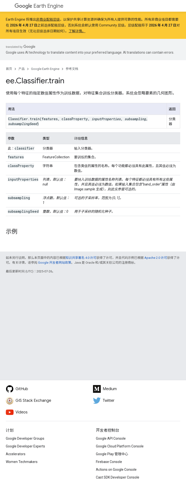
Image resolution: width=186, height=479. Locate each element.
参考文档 (72, 69)
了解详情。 (77, 31)
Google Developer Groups (25, 438)
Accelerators (15, 454)
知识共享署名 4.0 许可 (81, 258)
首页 (9, 69)
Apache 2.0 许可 (155, 258)
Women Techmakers (22, 462)
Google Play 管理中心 (112, 454)
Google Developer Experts (25, 446)
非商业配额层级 (48, 19)
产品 (21, 69)
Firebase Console (109, 462)
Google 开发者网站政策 (54, 262)
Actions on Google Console (116, 469)
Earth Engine (39, 6)
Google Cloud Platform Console (120, 446)
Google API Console (111, 438)
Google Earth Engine (45, 69)
